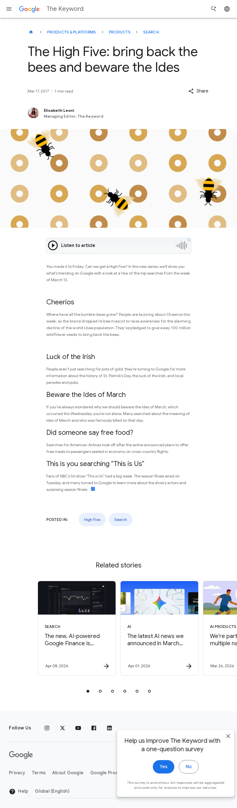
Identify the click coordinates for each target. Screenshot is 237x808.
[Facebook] (93, 728)
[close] (220, 740)
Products (119, 32)
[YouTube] (78, 728)
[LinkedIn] (109, 728)
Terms (39, 773)
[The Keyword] (31, 32)
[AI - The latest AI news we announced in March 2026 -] (159, 628)
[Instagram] (47, 728)
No (180, 770)
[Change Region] (80, 791)
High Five (92, 519)
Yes (155, 770)
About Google (67, 773)
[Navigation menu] (9, 8)
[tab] (88, 691)
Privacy (17, 773)
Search (151, 32)
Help (18, 791)
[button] (198, 91)
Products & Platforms (71, 32)
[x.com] (62, 728)
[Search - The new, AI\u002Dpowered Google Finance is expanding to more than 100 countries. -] (77, 628)
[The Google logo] (21, 755)
